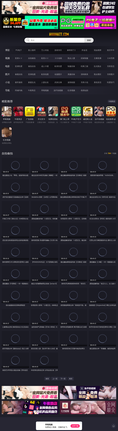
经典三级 (84, 66)
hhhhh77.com (59, 34)
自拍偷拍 (31, 58)
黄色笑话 (97, 82)
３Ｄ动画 (58, 58)
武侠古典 (58, 82)
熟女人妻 (71, 58)
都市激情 (18, 82)
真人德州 (31, 50)
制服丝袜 (71, 66)
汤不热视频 (58, 90)
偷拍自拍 (31, 66)
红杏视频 (71, 90)
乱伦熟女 (97, 66)
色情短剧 (84, 90)
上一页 (55, 379)
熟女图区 (97, 74)
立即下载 (75, 426)
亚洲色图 (31, 74)
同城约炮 (18, 90)
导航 (7, 90)
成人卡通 (45, 66)
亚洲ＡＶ (18, 58)
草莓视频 (45, 90)
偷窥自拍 (18, 74)
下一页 (63, 379)
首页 (47, 379)
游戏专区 (58, 50)
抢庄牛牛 (110, 50)
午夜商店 (31, 90)
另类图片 (110, 74)
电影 (7, 66)
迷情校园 (71, 82)
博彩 (7, 50)
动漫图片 (58, 74)
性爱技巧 (110, 82)
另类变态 (110, 66)
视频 (7, 58)
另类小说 (84, 82)
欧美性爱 (58, 66)
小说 (7, 82)
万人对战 (45, 50)
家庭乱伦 (31, 82)
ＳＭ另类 (110, 58)
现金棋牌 (97, 50)
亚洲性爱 (18, 66)
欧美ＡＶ (45, 58)
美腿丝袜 (71, 74)
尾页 (70, 379)
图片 (7, 74)
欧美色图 (45, 74)
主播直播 (97, 58)
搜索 (89, 40)
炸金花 (84, 50)
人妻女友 (45, 82)
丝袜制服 (84, 58)
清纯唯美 (84, 74)
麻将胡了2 (71, 50)
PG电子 (19, 50)
